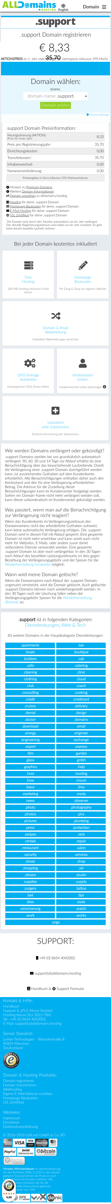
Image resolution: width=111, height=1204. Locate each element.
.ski (81, 869)
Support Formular (68, 989)
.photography (80, 808)
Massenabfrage (98, 115)
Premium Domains (39, 188)
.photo (30, 808)
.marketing (30, 794)
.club (30, 686)
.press (30, 828)
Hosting (15, 202)
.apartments (30, 646)
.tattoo (81, 889)
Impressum (11, 1118)
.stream (30, 875)
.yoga (56, 923)
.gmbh (81, 761)
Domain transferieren (19, 1086)
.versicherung (30, 909)
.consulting (30, 693)
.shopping (30, 869)
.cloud (81, 680)
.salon (81, 848)
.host (30, 774)
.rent (81, 835)
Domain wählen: (55, 82)
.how (30, 781)
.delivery (80, 707)
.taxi (30, 896)
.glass (30, 761)
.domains (81, 720)
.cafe (30, 666)
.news (30, 801)
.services (81, 855)
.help (81, 767)
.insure (81, 781)
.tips (81, 896)
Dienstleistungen (42, 626)
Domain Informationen (38, 192)
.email (80, 727)
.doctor (30, 720)
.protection (81, 828)
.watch (81, 909)
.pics (80, 815)
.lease (30, 788)
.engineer (81, 734)
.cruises (30, 707)
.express (81, 747)
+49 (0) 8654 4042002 (55, 958)
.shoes (30, 862)
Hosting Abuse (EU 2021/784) (27, 1015)
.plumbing (81, 821)
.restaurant (30, 848)
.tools (81, 902)
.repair (81, 842)
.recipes (30, 835)
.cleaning (30, 673)
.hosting (81, 774)
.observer (81, 801)
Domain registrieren (18, 1081)
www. (55, 90)
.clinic (81, 673)
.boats (30, 652)
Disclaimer (11, 1123)
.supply (81, 882)
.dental (30, 713)
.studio (81, 875)
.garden (81, 754)
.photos (30, 815)
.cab (81, 659)
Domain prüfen (55, 106)
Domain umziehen (23, 196)
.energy (30, 734)
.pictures (30, 821)
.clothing (30, 680)
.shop (81, 862)
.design (80, 713)
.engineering (30, 740)
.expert (30, 747)
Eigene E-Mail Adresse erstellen (27, 1094)
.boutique (81, 652)
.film (30, 754)
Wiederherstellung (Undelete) (28, 565)
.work (30, 916)
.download (30, 727)
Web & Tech (74, 626)
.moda (81, 794)
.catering (81, 666)
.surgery (30, 889)
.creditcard (81, 700)
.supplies (30, 882)
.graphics (30, 767)
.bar (81, 646)
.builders (30, 659)
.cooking (80, 693)
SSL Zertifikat (19, 216)
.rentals (30, 842)
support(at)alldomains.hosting (55, 974)
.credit (30, 700)
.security (30, 855)
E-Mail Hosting (20, 211)
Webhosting (12, 1090)
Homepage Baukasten (25, 207)
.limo (81, 788)
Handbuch (37, 989)
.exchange (81, 740)
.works (81, 916)
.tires (30, 902)
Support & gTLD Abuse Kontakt (28, 1011)
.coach (81, 686)
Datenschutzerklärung (20, 1127)
